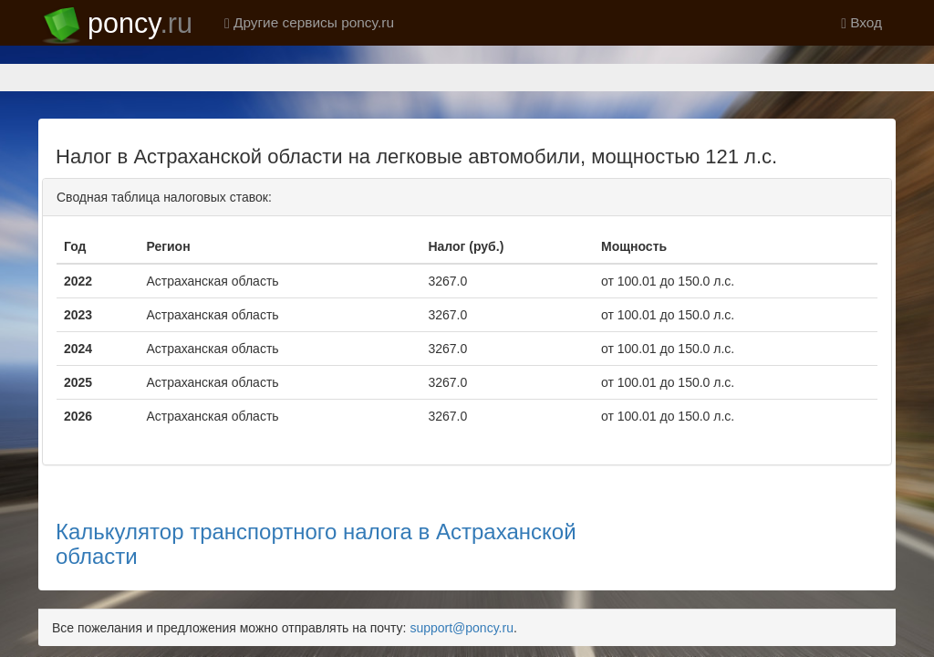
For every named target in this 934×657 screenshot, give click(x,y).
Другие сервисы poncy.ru (309, 22)
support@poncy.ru (462, 564)
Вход (861, 22)
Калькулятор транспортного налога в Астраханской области (316, 479)
